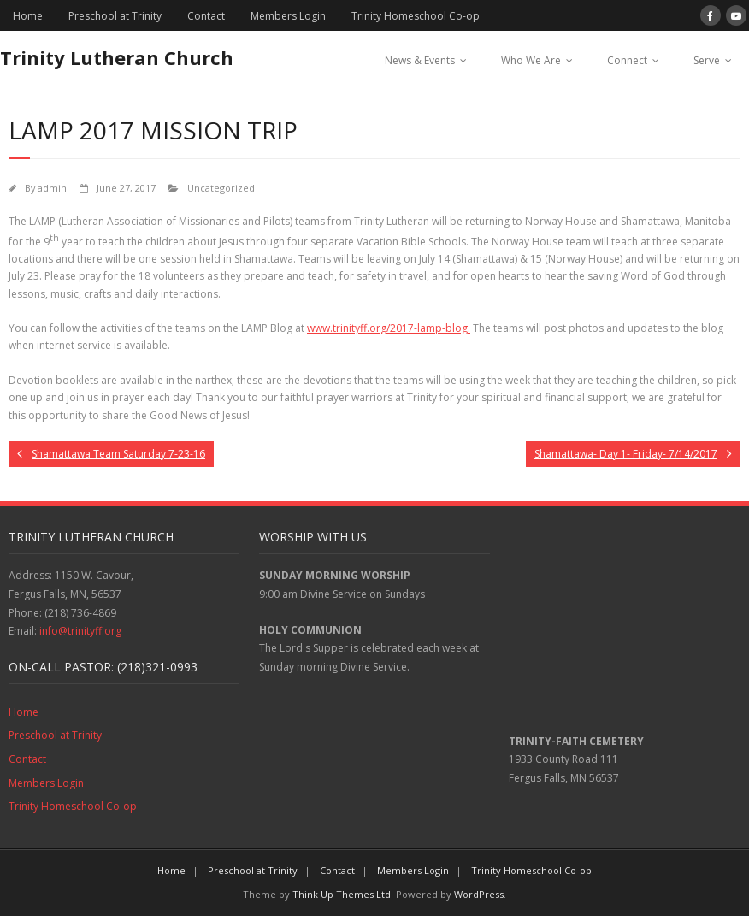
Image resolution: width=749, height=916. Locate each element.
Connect (627, 60)
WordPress (479, 894)
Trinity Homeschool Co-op (415, 16)
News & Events (420, 60)
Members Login (288, 16)
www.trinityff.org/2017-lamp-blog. (388, 328)
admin (52, 187)
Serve (706, 60)
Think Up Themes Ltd (341, 894)
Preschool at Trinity (115, 16)
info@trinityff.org (80, 630)
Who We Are (531, 60)
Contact (206, 16)
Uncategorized (221, 187)
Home (28, 16)
